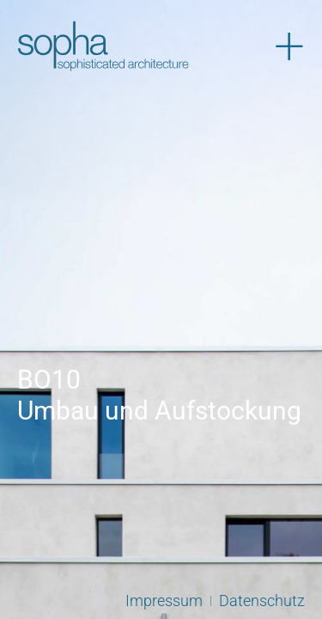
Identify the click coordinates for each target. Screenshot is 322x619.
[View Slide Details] (161, 309)
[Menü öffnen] (289, 46)
